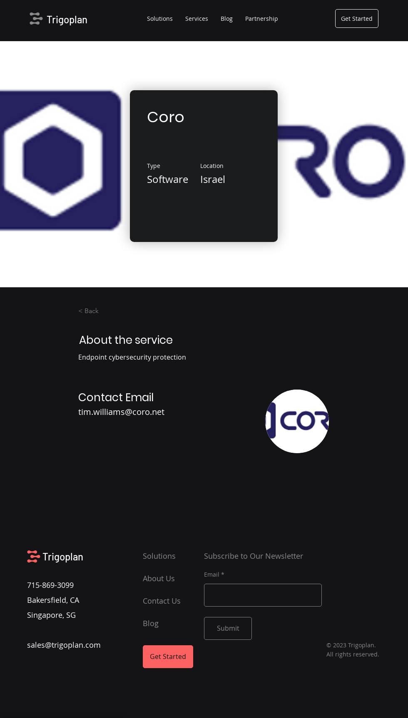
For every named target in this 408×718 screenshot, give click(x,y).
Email (211, 574)
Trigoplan (67, 19)
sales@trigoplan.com (64, 645)
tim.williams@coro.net (121, 411)
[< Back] (101, 311)
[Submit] (228, 628)
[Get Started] (356, 18)
